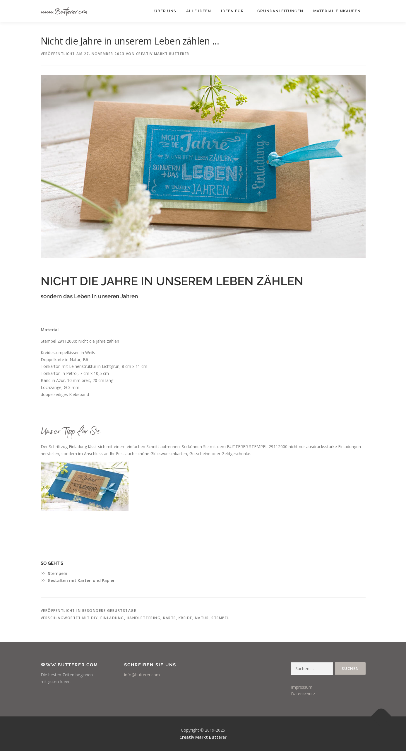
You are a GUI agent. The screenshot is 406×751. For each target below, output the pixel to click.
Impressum (301, 687)
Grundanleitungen (280, 11)
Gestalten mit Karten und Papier (81, 580)
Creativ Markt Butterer (162, 53)
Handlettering (144, 617)
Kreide (185, 617)
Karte (169, 617)
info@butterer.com (142, 674)
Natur (202, 617)
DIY (94, 617)
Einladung (112, 617)
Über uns (165, 11)
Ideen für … (234, 11)
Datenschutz (303, 694)
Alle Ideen (198, 11)
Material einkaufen (337, 11)
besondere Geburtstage (109, 610)
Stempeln (57, 573)
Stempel (220, 617)
